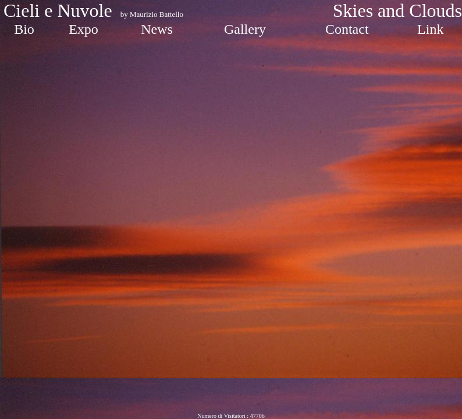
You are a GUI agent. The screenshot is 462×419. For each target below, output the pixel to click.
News (157, 29)
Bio (24, 29)
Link (430, 29)
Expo (83, 29)
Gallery (245, 29)
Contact (347, 29)
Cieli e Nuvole (60, 10)
